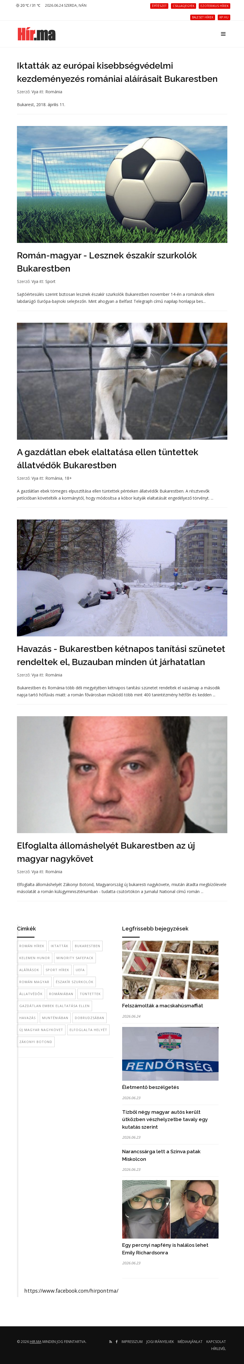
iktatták (59, 946)
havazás (27, 1018)
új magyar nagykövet (41, 1030)
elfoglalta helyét (88, 1030)
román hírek (31, 946)
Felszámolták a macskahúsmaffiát (162, 1006)
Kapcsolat (216, 1341)
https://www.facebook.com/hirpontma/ (71, 1290)
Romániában (61, 994)
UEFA (80, 970)
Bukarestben (87, 946)
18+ (68, 478)
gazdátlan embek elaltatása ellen (54, 1006)
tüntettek (90, 994)
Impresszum (132, 1341)
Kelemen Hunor (34, 958)
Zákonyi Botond (35, 1042)
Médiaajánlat (190, 1341)
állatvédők (31, 994)
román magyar (34, 982)
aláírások (29, 970)
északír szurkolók (75, 982)
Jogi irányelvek (160, 1341)
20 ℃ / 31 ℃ (28, 5)
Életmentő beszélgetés (150, 1087)
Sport (50, 281)
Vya (35, 91)
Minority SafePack (75, 958)
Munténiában (55, 1018)
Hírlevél (218, 1348)
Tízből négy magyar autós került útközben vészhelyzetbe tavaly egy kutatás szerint (165, 1119)
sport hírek (57, 970)
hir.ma (35, 1341)
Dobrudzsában (89, 1018)
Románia (53, 91)
